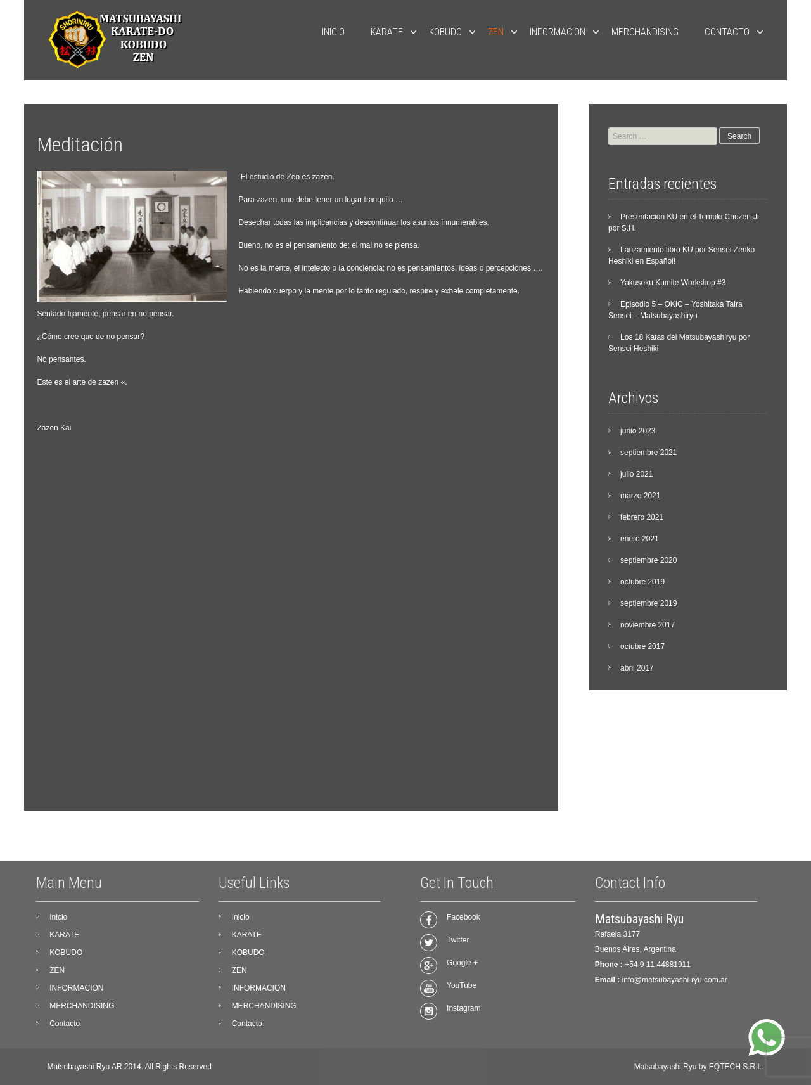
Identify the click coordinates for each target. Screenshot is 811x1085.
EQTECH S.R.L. (736, 1066)
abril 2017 (637, 668)
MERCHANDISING (645, 32)
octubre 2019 (642, 581)
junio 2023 (637, 431)
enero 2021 (639, 538)
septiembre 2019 (648, 603)
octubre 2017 (642, 646)
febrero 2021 (641, 517)
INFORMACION (557, 32)
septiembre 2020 (648, 560)
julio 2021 (636, 474)
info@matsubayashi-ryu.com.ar (674, 979)
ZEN (496, 32)
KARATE (387, 32)
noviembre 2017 (647, 624)
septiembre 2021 (648, 452)
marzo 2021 (640, 495)
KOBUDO (445, 32)
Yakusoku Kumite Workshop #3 (672, 282)
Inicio (333, 32)
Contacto (727, 32)
